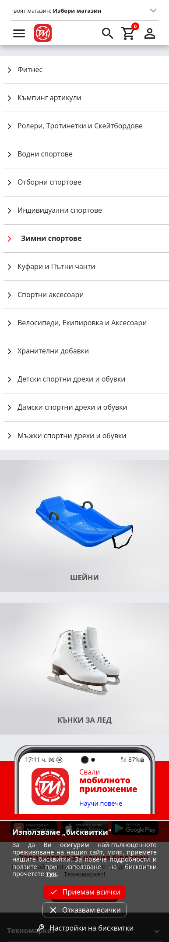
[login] (149, 33)
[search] (107, 33)
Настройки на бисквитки (84, 928)
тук (51, 873)
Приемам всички (84, 892)
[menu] (19, 33)
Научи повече (100, 803)
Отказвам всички (84, 910)
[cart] (128, 33)
